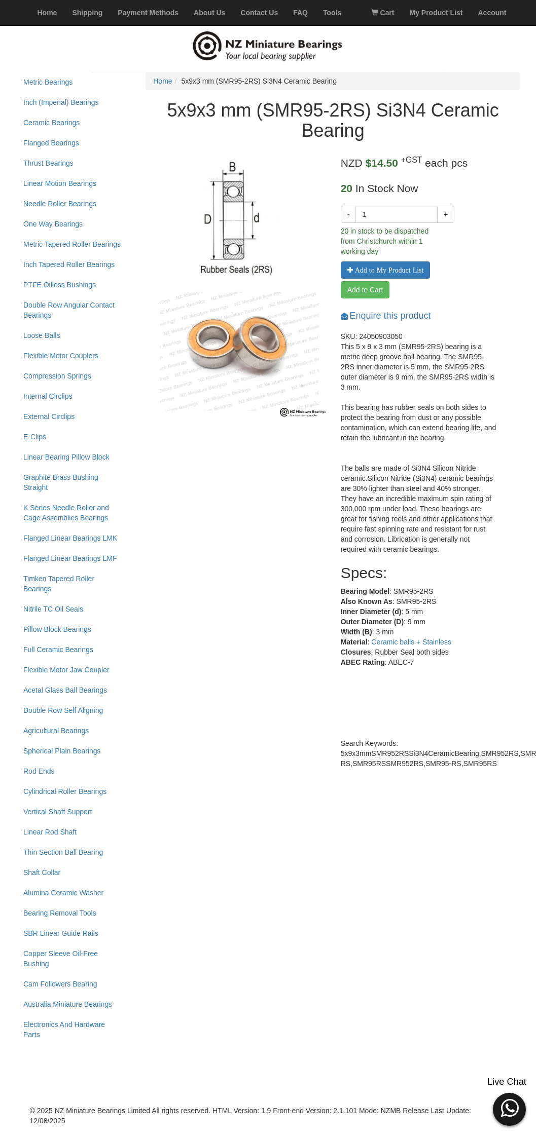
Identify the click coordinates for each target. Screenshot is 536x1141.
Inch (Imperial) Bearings (61, 102)
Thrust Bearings (48, 163)
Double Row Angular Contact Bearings (69, 310)
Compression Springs (57, 376)
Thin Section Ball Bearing (63, 852)
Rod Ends (38, 771)
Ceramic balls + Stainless (411, 642)
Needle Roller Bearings (59, 204)
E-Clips (34, 437)
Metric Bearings (48, 82)
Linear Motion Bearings (59, 183)
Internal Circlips (47, 396)
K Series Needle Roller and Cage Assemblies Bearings (66, 513)
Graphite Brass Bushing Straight (60, 482)
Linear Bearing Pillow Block (66, 457)
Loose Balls (41, 335)
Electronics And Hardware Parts (64, 1029)
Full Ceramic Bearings (58, 649)
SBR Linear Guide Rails (60, 933)
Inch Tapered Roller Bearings (69, 264)
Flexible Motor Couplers (60, 356)
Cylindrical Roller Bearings (64, 791)
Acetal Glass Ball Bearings (65, 690)
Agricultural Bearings (56, 731)
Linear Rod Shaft (50, 832)
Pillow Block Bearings (57, 629)
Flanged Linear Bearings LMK (70, 538)
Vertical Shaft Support (57, 812)
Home (162, 81)
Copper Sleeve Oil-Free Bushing (60, 958)
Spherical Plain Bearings (62, 751)
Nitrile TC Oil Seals (53, 609)
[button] (509, 1108)
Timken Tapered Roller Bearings (58, 584)
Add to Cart (365, 290)
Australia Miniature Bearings (67, 1004)
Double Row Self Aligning (63, 710)
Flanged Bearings (51, 143)
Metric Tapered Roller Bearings (72, 244)
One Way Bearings (53, 224)
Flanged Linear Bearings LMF (70, 558)
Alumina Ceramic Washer (63, 893)
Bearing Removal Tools (59, 913)
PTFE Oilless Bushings (59, 285)
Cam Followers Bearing (60, 984)
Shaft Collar (41, 872)
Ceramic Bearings (51, 123)
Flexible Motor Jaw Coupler (66, 670)
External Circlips (49, 416)
